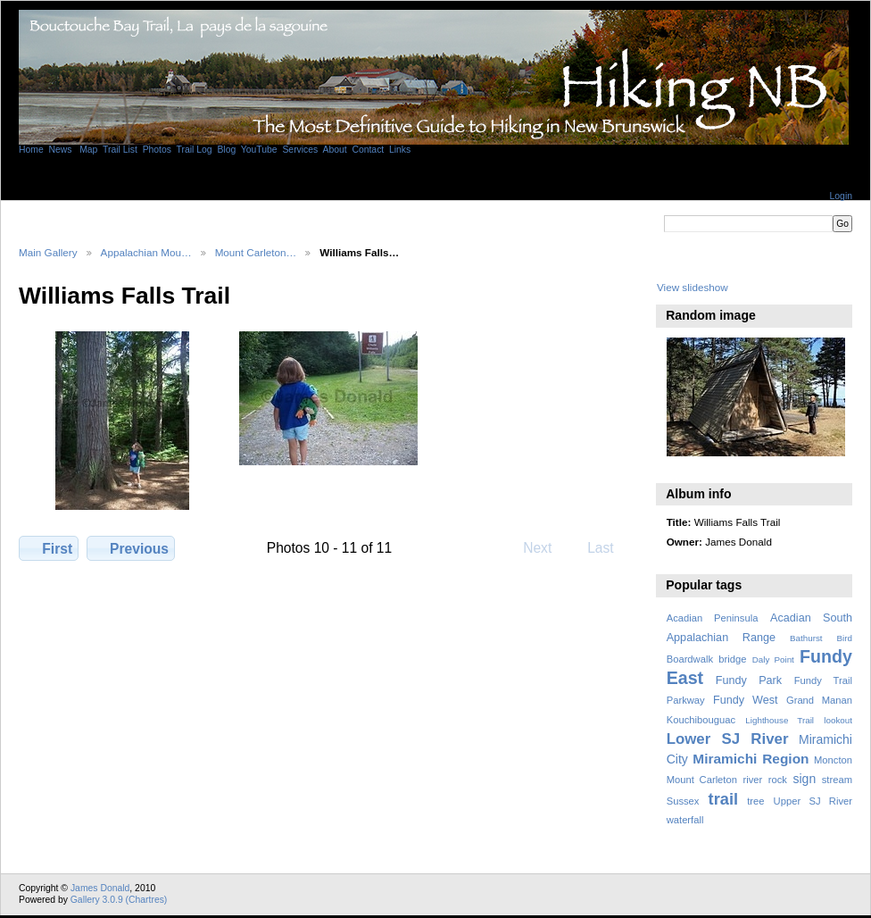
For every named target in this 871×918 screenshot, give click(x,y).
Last (609, 547)
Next (545, 547)
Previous (131, 548)
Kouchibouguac (701, 719)
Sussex (683, 801)
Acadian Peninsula (713, 618)
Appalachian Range (721, 637)
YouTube (259, 149)
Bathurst (806, 638)
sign (804, 779)
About (334, 149)
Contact (368, 149)
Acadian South (811, 618)
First (48, 548)
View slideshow (692, 287)
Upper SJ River (813, 801)
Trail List (120, 149)
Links (400, 149)
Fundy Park (749, 680)
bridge (732, 659)
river (752, 779)
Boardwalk (690, 659)
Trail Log (194, 149)
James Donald (100, 888)
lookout (838, 720)
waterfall (685, 819)
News (60, 149)
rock (777, 779)
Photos (157, 149)
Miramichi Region (751, 758)
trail (723, 798)
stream (837, 779)
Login (841, 196)
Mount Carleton (702, 779)
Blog (226, 149)
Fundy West (745, 700)
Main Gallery (48, 252)
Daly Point (773, 659)
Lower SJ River (728, 738)
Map (87, 149)
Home (31, 149)
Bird (844, 638)
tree (755, 801)
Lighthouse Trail (779, 720)
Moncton (833, 760)
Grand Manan (819, 700)
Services (300, 149)
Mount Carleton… (256, 252)
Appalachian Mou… (146, 252)
